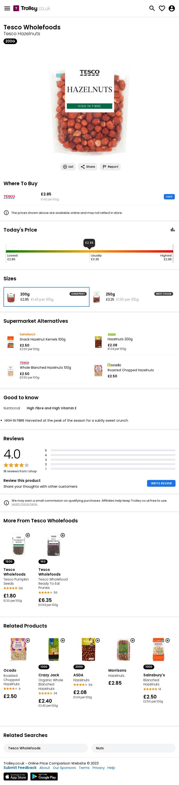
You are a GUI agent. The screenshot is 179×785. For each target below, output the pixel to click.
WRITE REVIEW (161, 483)
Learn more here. (25, 504)
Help (111, 767)
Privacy (99, 767)
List (68, 166)
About (44, 767)
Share (87, 166)
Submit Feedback (20, 767)
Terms (84, 767)
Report (110, 166)
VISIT (169, 196)
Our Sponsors (64, 767)
